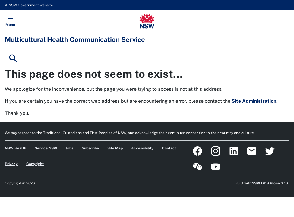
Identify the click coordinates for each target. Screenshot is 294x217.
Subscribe (90, 148)
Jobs (69, 148)
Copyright (35, 164)
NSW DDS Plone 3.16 (269, 183)
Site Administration (254, 101)
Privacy (11, 164)
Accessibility (142, 148)
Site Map (115, 148)
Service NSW (46, 148)
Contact (169, 148)
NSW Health (15, 148)
